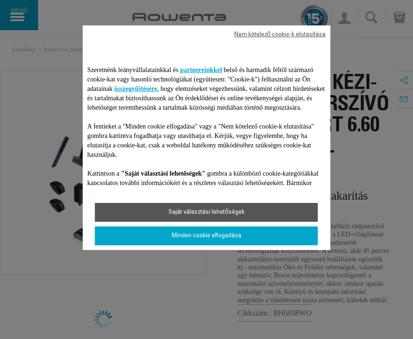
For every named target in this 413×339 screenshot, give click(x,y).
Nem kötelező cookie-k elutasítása (280, 35)
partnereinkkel (201, 69)
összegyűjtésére (136, 88)
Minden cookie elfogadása (206, 236)
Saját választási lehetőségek (206, 212)
